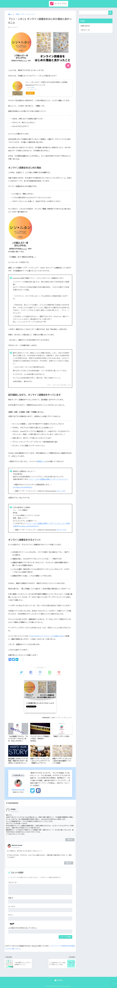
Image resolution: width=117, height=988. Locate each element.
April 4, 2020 (61, 491)
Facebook (38, 793)
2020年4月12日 (14, 811)
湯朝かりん (42, 461)
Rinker (32, 87)
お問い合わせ (85, 26)
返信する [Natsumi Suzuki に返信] (68, 863)
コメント (12, 882)
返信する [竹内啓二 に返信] (69, 839)
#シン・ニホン (35, 479)
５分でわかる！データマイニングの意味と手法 (46, 636)
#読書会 (42, 479)
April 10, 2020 (61, 530)
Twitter (32, 793)
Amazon (30, 93)
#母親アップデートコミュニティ (56, 479)
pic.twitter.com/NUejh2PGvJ (28, 526)
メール (11, 906)
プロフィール (85, 30)
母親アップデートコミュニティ (61, 718)
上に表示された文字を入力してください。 (23, 928)
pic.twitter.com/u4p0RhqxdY (22, 487)
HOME (58, 980)
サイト (10, 915)
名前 (10, 898)
